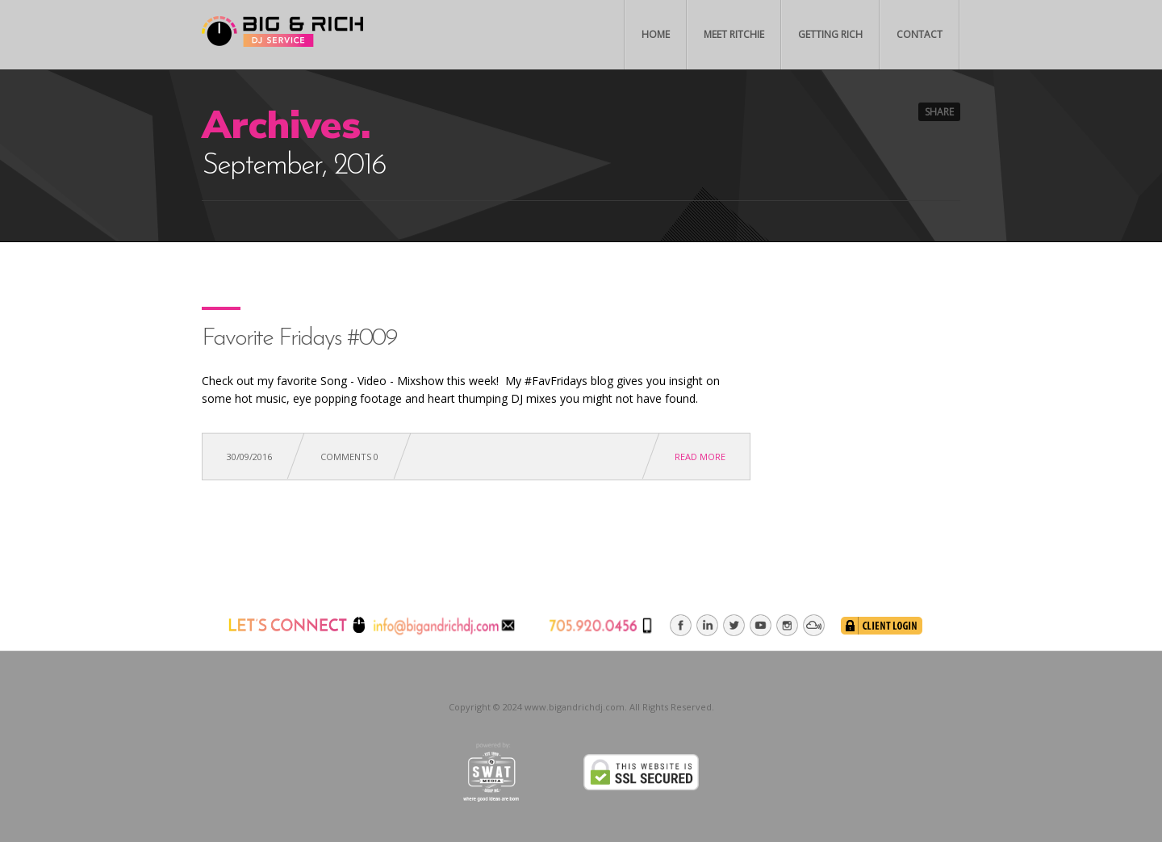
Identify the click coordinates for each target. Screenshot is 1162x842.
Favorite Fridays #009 (299, 338)
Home (656, 34)
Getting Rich (830, 34)
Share (939, 112)
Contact (920, 34)
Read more (700, 456)
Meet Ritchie (734, 34)
